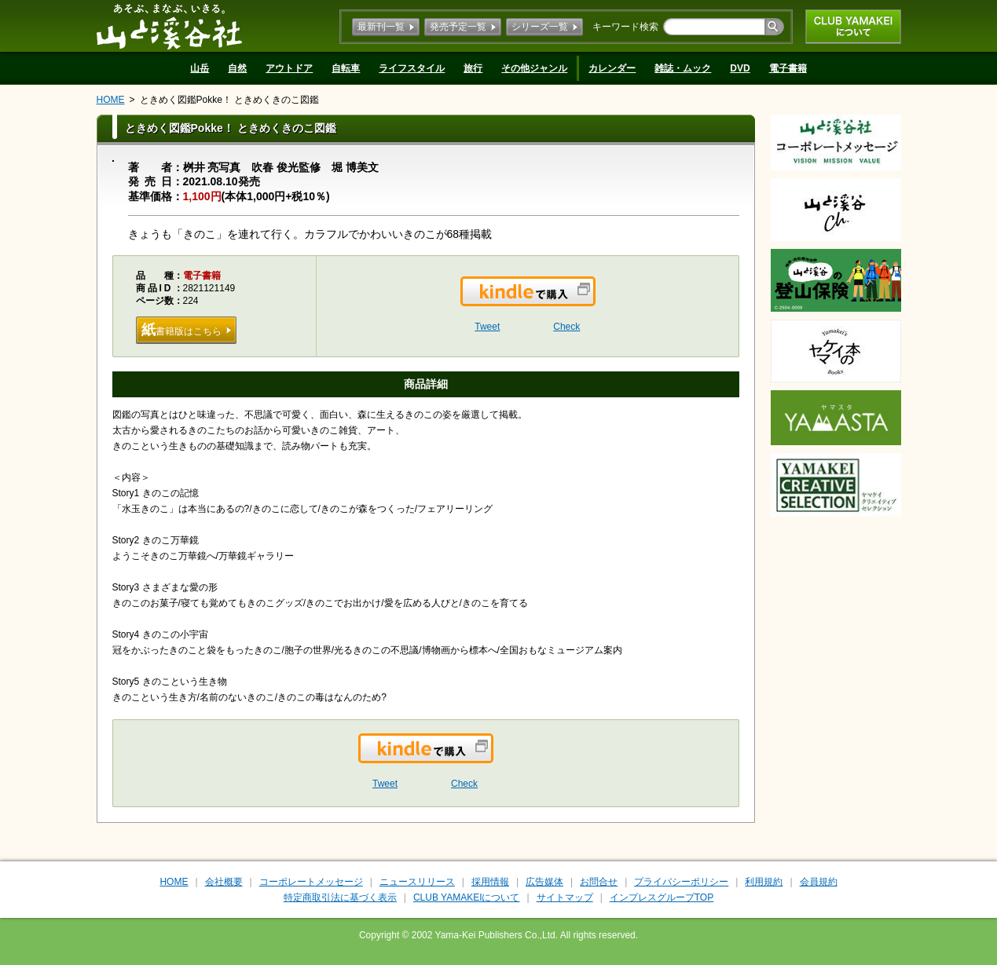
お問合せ (599, 881)
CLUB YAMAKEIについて (853, 26)
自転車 (346, 68)
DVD (740, 68)
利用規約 (764, 881)
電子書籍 (788, 68)
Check (566, 326)
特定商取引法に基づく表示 (340, 897)
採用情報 (490, 881)
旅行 (473, 68)
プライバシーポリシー (681, 881)
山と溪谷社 (169, 26)
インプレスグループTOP (661, 897)
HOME (111, 99)
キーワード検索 (625, 26)
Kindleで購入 (594, 300)
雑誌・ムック (682, 68)
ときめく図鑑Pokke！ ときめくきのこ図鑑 (230, 99)
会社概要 (224, 881)
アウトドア (289, 68)
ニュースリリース (417, 881)
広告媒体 (544, 881)
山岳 (199, 68)
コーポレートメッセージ (311, 881)
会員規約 (819, 881)
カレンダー (612, 68)
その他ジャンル (534, 68)
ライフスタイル (412, 68)
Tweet (487, 326)
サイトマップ (565, 897)
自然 (237, 68)
